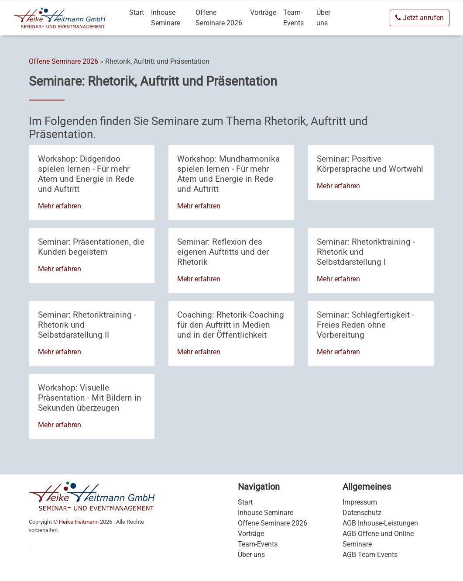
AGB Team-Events (370, 554)
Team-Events (293, 17)
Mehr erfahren (59, 206)
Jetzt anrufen (419, 18)
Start (136, 12)
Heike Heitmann (79, 522)
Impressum (360, 502)
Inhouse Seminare (165, 17)
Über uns (323, 17)
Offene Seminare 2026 (218, 17)
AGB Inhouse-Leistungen (380, 523)
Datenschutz (362, 512)
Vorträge (263, 12)
